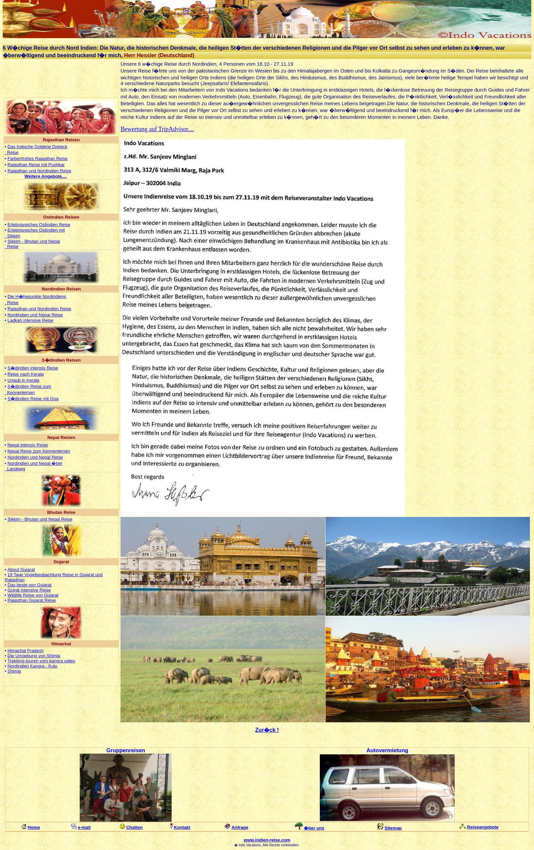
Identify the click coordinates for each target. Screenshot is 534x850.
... (46, 176)
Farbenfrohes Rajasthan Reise (37, 158)
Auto (372, 750)
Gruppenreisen (125, 750)
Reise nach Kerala (25, 374)
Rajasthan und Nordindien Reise (39, 170)
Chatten (134, 827)
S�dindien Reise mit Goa (33, 398)
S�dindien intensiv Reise (32, 368)
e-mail (84, 827)
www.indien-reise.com (267, 840)
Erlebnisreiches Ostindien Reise (38, 224)
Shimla (14, 671)
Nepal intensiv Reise (27, 444)
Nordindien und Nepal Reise (35, 314)
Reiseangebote (482, 827)
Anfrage (240, 827)
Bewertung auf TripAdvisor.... (157, 129)
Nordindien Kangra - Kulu (32, 665)
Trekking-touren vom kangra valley (41, 660)
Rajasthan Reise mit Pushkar (36, 164)
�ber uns (314, 828)
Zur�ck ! (267, 730)
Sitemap (393, 828)
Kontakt (182, 827)
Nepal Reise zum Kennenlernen (38, 451)
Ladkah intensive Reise (30, 320)
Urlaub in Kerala (23, 380)
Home (34, 827)
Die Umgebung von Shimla (33, 655)
